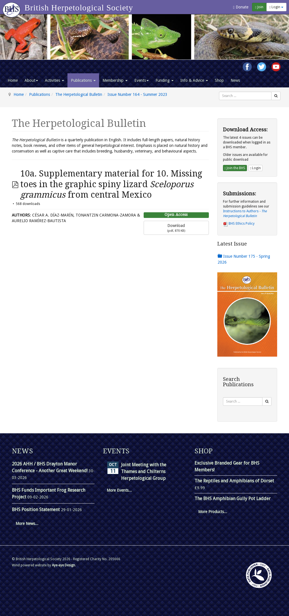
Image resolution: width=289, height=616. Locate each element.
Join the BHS (235, 168)
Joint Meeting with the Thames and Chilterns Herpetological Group (143, 471)
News (235, 80)
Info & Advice (194, 80)
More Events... (119, 490)
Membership (115, 80)
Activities (54, 80)
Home (13, 80)
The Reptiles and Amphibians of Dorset (234, 480)
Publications (83, 80)
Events (141, 80)
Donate (240, 7)
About (31, 80)
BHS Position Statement (36, 509)
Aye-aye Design (63, 565)
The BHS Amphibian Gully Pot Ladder (232, 498)
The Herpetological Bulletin (78, 94)
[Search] (276, 96)
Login (276, 7)
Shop (219, 80)
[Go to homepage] (12, 7)
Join (259, 7)
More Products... (212, 511)
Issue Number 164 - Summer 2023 (137, 94)
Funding (165, 80)
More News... (27, 523)
